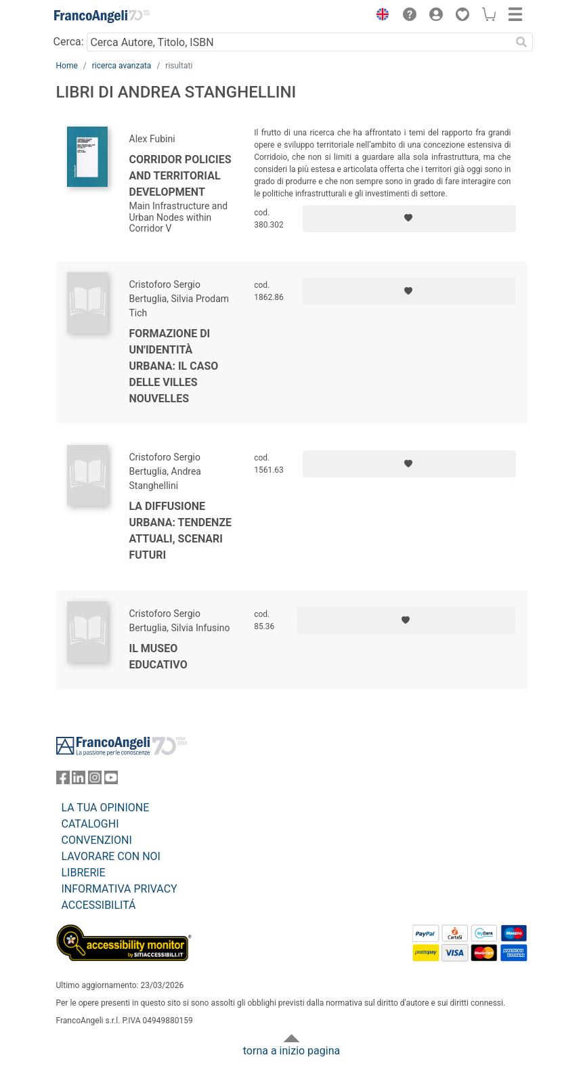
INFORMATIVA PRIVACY (119, 888)
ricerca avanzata (122, 65)
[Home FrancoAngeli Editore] (101, 16)
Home (67, 65)
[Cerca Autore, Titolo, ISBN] (299, 42)
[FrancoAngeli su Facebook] (63, 780)
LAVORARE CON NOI (111, 856)
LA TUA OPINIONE (106, 807)
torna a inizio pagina (291, 1050)
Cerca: (68, 41)
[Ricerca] (522, 42)
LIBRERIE (84, 872)
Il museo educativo (158, 656)
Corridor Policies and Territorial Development (180, 175)
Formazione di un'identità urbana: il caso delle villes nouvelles (174, 366)
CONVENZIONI (97, 840)
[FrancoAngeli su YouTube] (111, 780)
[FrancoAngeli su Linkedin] (78, 780)
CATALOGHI (90, 823)
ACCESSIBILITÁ (99, 905)
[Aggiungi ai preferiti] (409, 218)
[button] (380, 16)
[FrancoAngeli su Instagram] (95, 780)
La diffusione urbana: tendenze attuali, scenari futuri (180, 530)
